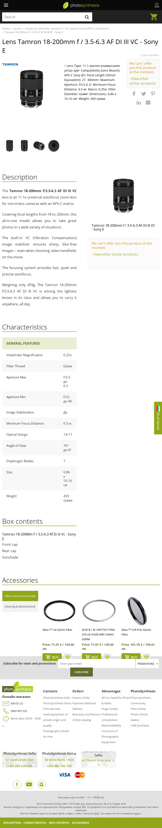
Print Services (51, 709)
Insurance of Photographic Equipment (110, 736)
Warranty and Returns (86, 714)
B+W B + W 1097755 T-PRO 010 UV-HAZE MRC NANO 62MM (98, 634)
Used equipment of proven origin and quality (55, 719)
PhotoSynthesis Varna (57, 703)
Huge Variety (110, 709)
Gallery (135, 720)
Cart (155, 14)
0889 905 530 (14, 711)
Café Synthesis (140, 725)
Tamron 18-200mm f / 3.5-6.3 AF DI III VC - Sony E (123, 227)
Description (12, 823)
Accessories (80, 823)
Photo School (139, 714)
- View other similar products (142, 81)
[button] (134, 96)
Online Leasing (81, 720)
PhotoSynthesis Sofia (56, 698)
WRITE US (12, 703)
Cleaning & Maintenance (19, 606)
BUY (55, 657)
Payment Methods (84, 703)
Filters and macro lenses (19, 596)
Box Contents (59, 823)
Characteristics (35, 823)
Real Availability (111, 725)
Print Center (138, 709)
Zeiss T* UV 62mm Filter (57, 630)
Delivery (77, 709)
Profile (157, 5)
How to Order (81, 698)
